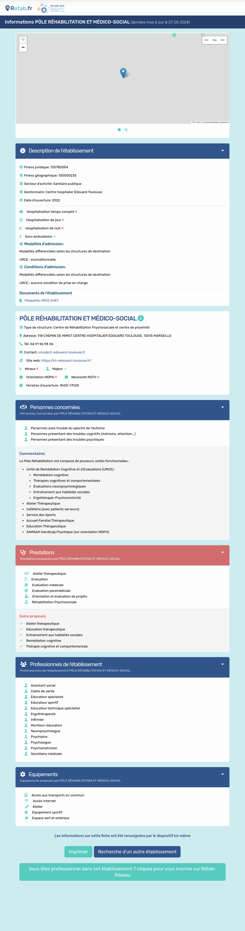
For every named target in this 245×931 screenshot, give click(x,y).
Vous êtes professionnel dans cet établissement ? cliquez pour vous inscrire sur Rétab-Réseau (122, 872)
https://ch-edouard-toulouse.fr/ (66, 360)
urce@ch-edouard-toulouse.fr (61, 352)
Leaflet (196, 122)
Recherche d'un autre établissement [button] (137, 852)
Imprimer (78, 852)
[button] (123, 73)
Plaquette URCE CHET (42, 300)
